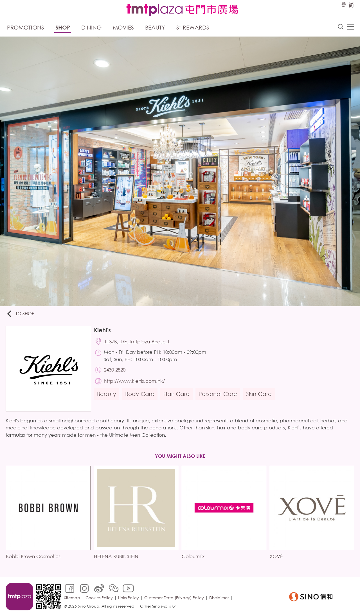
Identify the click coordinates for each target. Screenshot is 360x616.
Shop (62, 27)
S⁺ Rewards (192, 27)
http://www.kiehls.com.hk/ (134, 381)
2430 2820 (114, 370)
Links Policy (128, 597)
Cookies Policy (99, 597)
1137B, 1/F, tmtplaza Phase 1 (137, 342)
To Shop (20, 314)
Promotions (25, 27)
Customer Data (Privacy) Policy (174, 597)
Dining (91, 27)
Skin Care (259, 394)
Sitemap (72, 597)
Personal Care (218, 394)
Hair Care (176, 394)
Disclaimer (219, 597)
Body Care (139, 394)
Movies (123, 27)
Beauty (155, 27)
